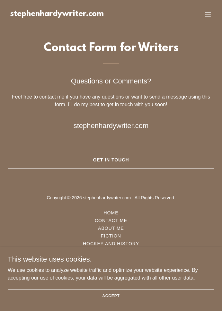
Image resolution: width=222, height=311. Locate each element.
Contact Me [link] (111, 220)
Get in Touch (111, 159)
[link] (57, 14)
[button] (207, 14)
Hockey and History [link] (111, 243)
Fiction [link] (111, 235)
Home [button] (111, 212)
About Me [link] (111, 228)
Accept (111, 295)
